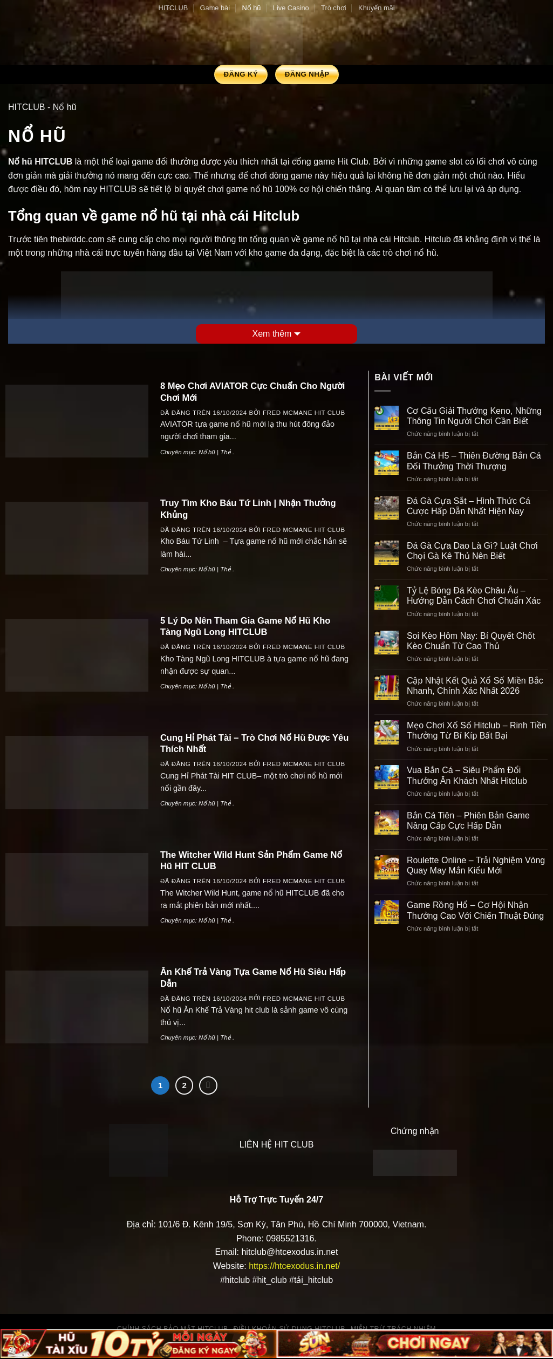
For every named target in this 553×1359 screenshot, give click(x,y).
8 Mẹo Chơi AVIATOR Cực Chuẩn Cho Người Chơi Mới (252, 392)
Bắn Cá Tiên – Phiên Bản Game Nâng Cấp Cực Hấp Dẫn (468, 820)
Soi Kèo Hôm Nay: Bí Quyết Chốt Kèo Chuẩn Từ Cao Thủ (471, 641)
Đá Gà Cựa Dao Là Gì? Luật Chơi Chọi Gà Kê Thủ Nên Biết (472, 551)
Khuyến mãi (376, 8)
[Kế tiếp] (208, 1085)
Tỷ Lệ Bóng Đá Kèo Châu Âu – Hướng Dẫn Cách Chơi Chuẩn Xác (474, 595)
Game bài (215, 8)
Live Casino (291, 8)
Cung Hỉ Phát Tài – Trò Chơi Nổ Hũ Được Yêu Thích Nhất (254, 744)
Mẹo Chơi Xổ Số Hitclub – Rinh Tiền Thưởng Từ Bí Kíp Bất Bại (477, 730)
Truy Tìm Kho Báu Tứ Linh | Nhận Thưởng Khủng (248, 509)
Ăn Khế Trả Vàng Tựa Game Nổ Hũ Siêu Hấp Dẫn (253, 978)
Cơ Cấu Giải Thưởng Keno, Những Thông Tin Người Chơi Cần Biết (474, 416)
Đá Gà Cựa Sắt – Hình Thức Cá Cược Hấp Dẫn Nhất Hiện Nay (468, 506)
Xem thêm (272, 333)
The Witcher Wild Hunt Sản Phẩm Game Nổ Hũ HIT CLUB (251, 861)
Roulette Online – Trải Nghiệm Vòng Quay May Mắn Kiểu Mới (476, 865)
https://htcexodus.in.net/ (294, 1266)
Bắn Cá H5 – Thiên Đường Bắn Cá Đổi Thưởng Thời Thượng (474, 460)
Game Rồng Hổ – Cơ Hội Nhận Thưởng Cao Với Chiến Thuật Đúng (475, 910)
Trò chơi (333, 8)
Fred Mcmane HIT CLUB (304, 412)
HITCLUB (173, 8)
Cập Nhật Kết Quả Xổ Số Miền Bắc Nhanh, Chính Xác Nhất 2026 (475, 685)
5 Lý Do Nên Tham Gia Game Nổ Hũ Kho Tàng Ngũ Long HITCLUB (245, 627)
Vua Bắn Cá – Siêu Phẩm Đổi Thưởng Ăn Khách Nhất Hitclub (467, 775)
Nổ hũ (251, 8)
